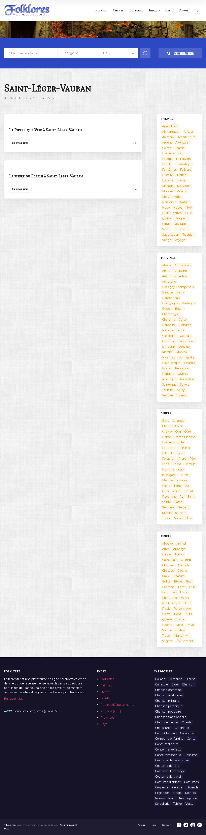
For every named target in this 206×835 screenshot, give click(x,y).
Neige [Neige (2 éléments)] (184, 598)
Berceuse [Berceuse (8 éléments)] (175, 679)
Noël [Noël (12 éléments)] (165, 603)
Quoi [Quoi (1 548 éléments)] (165, 491)
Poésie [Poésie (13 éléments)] (160, 798)
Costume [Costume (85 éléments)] (191, 755)
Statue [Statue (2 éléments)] (180, 630)
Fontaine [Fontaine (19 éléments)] (168, 587)
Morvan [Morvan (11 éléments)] (181, 352)
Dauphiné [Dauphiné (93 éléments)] (169, 325)
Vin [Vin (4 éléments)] (188, 635)
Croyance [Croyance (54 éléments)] (161, 787)
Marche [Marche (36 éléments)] (167, 352)
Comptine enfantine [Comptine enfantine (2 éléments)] (169, 738)
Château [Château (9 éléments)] (168, 570)
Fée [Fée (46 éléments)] (192, 458)
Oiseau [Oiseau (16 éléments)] (182, 480)
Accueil (23, 98)
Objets (105, 698)
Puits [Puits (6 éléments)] (188, 614)
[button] (198, 10)
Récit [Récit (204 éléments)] (172, 798)
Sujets (104, 692)
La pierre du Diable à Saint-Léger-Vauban (46, 176)
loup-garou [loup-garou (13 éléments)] (169, 475)
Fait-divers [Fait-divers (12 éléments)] (183, 159)
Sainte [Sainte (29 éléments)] (166, 502)
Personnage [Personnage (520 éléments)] (182, 608)
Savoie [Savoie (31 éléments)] (184, 384)
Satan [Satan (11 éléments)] (178, 502)
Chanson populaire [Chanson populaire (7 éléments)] (168, 711)
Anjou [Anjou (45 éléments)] (166, 271)
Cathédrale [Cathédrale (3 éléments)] (169, 560)
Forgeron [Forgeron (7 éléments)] (168, 458)
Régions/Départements (117, 705)
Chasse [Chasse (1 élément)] (179, 148)
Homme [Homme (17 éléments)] (168, 469)
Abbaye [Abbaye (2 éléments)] (167, 543)
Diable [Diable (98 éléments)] (166, 442)
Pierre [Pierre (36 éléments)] (166, 486)
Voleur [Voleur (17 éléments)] (178, 518)
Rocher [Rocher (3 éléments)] (167, 625)
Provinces (107, 717)
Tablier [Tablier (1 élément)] (177, 803)
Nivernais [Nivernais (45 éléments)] (168, 357)
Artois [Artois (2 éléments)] (183, 276)
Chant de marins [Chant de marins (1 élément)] (166, 722)
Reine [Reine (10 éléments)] (176, 491)
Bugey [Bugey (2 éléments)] (167, 309)
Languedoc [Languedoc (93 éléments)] (186, 341)
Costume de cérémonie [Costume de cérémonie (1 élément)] (172, 760)
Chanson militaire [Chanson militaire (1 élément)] (167, 701)
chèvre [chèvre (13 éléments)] (167, 431)
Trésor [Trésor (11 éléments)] (166, 518)
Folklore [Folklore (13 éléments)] (185, 169)
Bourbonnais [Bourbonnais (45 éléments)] (171, 298)
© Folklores (10, 825)
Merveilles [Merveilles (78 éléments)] (184, 186)
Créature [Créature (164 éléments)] (178, 576)
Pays (103, 724)
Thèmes (106, 685)
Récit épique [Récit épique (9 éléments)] (188, 798)
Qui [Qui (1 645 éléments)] (186, 486)
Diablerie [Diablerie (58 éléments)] (168, 153)
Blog (154, 825)
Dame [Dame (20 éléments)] (166, 437)
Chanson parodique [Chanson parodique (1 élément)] (168, 706)
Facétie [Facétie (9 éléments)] (177, 787)
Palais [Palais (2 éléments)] (166, 608)
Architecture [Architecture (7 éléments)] (186, 137)
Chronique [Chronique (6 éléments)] (182, 728)
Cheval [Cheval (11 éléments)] (167, 426)
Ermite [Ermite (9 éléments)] (179, 442)
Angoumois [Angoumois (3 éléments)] (183, 265)
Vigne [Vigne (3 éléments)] (178, 635)
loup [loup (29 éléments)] (181, 469)
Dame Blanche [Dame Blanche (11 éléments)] (185, 437)
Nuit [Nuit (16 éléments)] (165, 213)
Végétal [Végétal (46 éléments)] (167, 641)
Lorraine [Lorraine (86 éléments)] (184, 346)
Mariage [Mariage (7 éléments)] (168, 186)
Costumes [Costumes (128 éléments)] (191, 782)
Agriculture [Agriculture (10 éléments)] (170, 126)
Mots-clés (107, 679)
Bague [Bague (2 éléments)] (167, 554)
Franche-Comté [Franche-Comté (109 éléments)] (173, 330)
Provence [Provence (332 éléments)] (182, 368)
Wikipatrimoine (68, 825)
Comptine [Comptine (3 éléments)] (187, 733)
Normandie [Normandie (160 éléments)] (186, 357)
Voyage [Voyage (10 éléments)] (180, 240)
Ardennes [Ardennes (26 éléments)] (169, 276)
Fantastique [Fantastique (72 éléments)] (184, 164)
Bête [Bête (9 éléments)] (165, 421)
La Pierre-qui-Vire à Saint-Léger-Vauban (45, 129)
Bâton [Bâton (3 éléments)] (179, 554)
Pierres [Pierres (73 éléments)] (176, 213)
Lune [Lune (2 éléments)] (183, 592)
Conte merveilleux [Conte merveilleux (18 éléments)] (168, 749)
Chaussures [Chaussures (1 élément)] (163, 728)
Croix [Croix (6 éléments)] (165, 576)
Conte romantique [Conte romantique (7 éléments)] (168, 755)
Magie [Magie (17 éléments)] (181, 180)
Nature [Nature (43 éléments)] (185, 202)
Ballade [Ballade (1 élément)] (160, 679)
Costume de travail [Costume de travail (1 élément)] (168, 776)
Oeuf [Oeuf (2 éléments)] (187, 603)
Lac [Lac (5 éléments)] (164, 592)
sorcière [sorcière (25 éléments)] (180, 513)
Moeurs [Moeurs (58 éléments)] (190, 793)
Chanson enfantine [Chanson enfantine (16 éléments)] (168, 690)
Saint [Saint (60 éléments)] (191, 496)
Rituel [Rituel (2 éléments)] (166, 224)
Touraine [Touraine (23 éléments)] (168, 390)
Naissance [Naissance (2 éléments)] (169, 202)
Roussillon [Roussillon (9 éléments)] (187, 379)
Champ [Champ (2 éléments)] (186, 560)
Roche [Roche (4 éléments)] (179, 619)
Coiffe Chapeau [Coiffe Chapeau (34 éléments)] (166, 733)
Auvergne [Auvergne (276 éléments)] (169, 281)
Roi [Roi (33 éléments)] (181, 496)
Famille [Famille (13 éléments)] (167, 164)
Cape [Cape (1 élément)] (175, 684)
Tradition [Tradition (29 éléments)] (188, 234)
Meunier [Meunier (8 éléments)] (168, 480)
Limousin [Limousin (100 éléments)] (168, 346)
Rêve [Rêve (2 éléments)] (190, 625)
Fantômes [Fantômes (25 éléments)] (169, 169)
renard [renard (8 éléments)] (188, 491)
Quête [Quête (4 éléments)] (166, 218)
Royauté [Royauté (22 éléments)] (180, 224)
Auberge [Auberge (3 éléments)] (179, 549)
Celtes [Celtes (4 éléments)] (166, 148)
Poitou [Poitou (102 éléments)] (167, 368)
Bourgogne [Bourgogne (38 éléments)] (170, 303)
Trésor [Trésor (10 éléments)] (166, 635)
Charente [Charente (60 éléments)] (168, 319)
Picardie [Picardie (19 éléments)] (189, 363)
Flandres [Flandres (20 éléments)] (185, 325)
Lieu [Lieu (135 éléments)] (174, 592)
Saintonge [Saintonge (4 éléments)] (169, 384)
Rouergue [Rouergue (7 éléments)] (169, 379)
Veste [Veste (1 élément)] (189, 803)
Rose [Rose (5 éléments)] (179, 625)
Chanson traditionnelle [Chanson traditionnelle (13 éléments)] (170, 717)
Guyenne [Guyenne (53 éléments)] (168, 341)
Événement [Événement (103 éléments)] (184, 641)
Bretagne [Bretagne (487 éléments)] (188, 303)
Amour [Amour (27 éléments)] (188, 131)
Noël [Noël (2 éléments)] (189, 207)
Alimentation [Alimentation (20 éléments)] (171, 131)
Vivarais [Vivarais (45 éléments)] (181, 395)
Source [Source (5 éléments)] (167, 630)
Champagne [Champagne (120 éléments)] (171, 314)
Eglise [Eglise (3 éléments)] (166, 581)
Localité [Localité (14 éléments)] (167, 180)
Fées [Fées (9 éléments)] (165, 464)
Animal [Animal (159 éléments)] (181, 543)
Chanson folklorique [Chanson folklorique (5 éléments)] (169, 695)
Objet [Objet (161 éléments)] (176, 603)
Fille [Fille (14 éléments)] (165, 453)
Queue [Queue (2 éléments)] (167, 619)
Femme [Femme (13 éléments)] (184, 448)
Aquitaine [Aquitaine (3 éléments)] (180, 271)
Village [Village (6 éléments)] (166, 240)
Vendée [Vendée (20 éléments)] (167, 395)
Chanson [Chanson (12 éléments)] (188, 684)
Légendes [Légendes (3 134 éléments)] (162, 793)
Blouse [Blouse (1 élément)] (190, 679)
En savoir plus (20, 143)
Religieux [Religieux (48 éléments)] (181, 218)
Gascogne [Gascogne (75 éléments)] (169, 336)
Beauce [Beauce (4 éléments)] (167, 292)
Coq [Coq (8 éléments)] (178, 431)
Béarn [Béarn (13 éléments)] (179, 309)
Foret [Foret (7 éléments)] (182, 587)
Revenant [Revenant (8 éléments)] (169, 496)
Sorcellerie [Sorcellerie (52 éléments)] (181, 229)
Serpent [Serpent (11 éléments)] (184, 507)
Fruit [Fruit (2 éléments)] (192, 587)
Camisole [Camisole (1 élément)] (161, 684)
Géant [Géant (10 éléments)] (176, 464)
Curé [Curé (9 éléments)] (187, 431)
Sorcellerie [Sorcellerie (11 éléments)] (162, 803)
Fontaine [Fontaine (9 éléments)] (177, 453)
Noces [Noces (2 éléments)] (177, 207)
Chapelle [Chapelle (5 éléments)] (184, 565)
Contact (166, 825)
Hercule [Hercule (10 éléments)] (190, 464)
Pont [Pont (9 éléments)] (177, 486)
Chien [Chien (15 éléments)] (179, 426)
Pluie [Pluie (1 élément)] (188, 213)
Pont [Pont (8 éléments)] (177, 614)
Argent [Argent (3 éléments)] (167, 142)
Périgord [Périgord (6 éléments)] (168, 374)
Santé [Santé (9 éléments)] (166, 229)
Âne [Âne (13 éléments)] (189, 518)
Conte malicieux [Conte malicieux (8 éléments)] (166, 744)
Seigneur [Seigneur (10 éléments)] (168, 507)
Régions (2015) (110, 711)
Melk (6, 829)
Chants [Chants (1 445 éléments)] (187, 722)
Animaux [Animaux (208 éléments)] (168, 137)
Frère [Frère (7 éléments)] (182, 458)
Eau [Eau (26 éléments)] (180, 153)
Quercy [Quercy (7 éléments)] (183, 374)
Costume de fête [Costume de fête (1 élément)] (167, 766)
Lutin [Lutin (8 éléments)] (184, 475)
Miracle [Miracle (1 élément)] (181, 191)
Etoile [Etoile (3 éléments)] (178, 581)
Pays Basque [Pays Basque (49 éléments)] (171, 363)
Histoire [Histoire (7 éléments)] (167, 175)
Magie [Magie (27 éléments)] (177, 793)
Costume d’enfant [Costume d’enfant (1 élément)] (168, 782)
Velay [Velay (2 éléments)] (181, 390)
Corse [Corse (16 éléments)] (183, 319)
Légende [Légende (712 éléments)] (192, 787)
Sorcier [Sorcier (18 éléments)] (167, 513)
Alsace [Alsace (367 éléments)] (166, 265)
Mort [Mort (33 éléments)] (165, 197)
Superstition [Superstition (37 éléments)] (170, 234)
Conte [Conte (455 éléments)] (191, 738)
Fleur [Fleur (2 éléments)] (189, 581)
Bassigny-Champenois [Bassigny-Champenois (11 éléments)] (178, 287)
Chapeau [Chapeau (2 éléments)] (168, 565)
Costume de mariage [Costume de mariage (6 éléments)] (170, 771)
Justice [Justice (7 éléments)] (181, 175)
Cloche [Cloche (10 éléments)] (182, 570)
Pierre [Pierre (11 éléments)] (166, 614)
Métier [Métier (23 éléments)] (177, 197)
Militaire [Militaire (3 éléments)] (167, 191)
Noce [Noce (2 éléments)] (166, 207)
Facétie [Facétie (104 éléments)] (167, 159)
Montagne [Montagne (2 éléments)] (169, 598)
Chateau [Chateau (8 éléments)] (178, 421)
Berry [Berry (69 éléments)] (180, 292)
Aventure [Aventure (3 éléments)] (181, 142)
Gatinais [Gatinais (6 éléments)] (185, 336)
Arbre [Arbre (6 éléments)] (166, 549)
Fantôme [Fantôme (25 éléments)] (168, 448)
